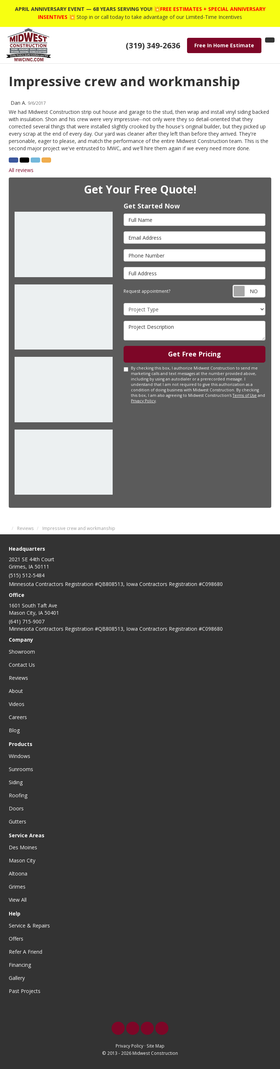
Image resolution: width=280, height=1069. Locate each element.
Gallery (17, 977)
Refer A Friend (25, 951)
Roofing (18, 795)
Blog (14, 730)
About (16, 690)
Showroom (22, 651)
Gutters (17, 821)
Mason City (22, 860)
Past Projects (24, 991)
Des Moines (23, 847)
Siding (16, 782)
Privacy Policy (143, 400)
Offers (16, 938)
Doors (16, 808)
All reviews (21, 170)
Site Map (155, 1046)
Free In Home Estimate (224, 45)
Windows (19, 756)
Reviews (18, 677)
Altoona (18, 873)
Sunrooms (21, 769)
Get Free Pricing (194, 354)
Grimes (17, 886)
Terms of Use (245, 395)
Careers (18, 717)
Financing (20, 964)
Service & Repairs (29, 925)
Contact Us (22, 664)
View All (18, 899)
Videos (16, 704)
